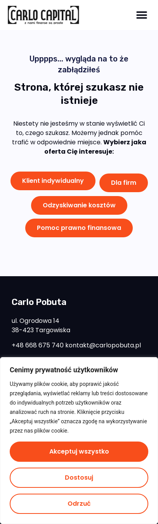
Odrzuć (79, 503)
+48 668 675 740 (38, 345)
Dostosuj (79, 477)
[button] (141, 15)
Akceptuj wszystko (79, 451)
